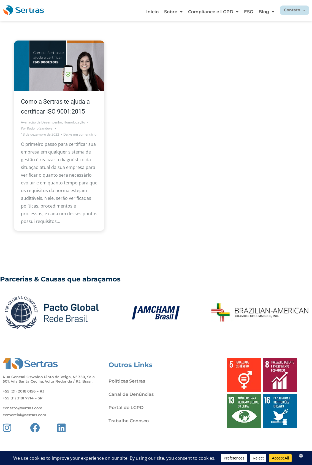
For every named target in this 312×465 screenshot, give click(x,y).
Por (37, 128)
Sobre (162, 11)
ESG (237, 11)
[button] (162, 12)
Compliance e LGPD (202, 11)
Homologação (74, 122)
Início (141, 11)
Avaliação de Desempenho (41, 122)
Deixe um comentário (79, 134)
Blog (256, 11)
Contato (289, 10)
